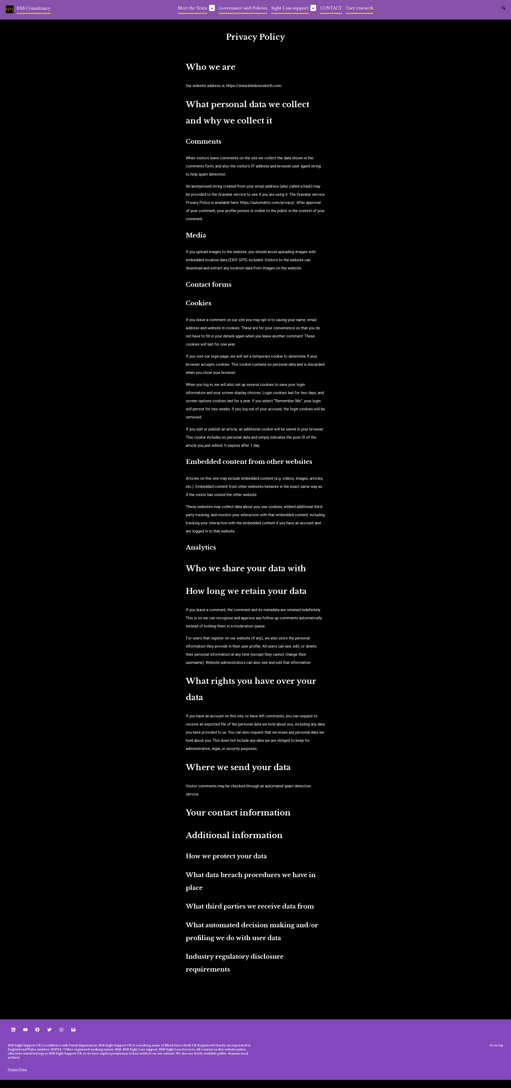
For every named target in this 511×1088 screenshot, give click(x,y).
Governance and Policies (243, 8)
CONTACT (331, 8)
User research (359, 8)
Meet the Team (192, 8)
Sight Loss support (290, 8)
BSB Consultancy (34, 8)
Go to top (496, 1045)
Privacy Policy (17, 1070)
